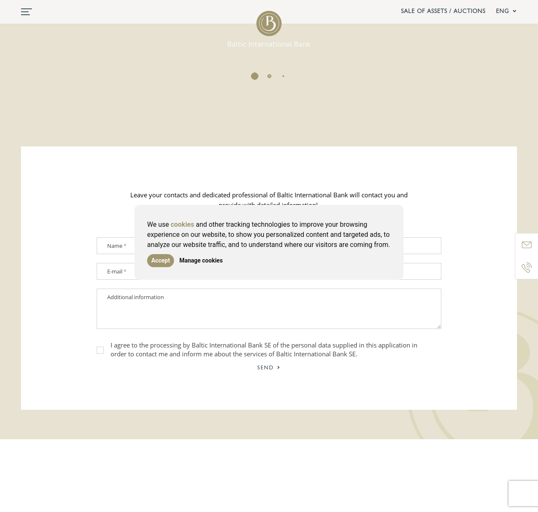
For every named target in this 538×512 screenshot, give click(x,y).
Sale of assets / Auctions (443, 12)
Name (117, 245)
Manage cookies (201, 260)
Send (269, 368)
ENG (506, 12)
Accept (160, 260)
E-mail (117, 271)
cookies (182, 224)
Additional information (135, 297)
